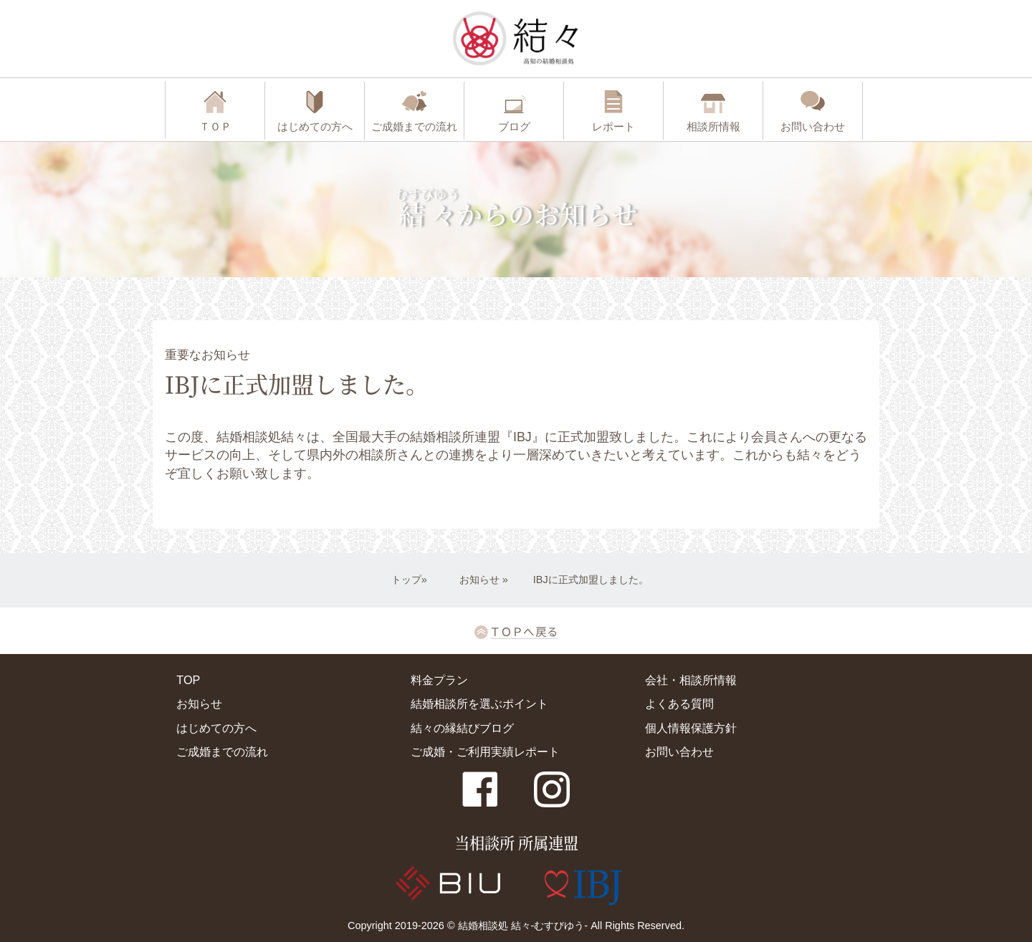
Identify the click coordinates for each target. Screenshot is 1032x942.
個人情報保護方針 (691, 727)
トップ (406, 579)
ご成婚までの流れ (222, 751)
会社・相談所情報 (691, 679)
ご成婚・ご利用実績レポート (485, 751)
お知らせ (479, 579)
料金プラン (439, 679)
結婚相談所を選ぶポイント (479, 703)
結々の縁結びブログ (462, 727)
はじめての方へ (216, 727)
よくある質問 (679, 703)
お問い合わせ (679, 751)
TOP (188, 679)
